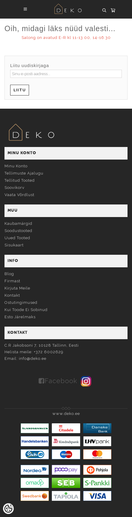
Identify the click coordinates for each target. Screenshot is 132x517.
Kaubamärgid (18, 223)
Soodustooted (18, 230)
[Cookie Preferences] (8, 508)
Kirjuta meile (17, 288)
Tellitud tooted (19, 180)
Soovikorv (14, 187)
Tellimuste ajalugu (23, 173)
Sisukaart (14, 245)
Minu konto (16, 166)
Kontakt (12, 295)
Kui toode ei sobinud (26, 309)
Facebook (61, 380)
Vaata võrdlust (19, 194)
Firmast (12, 281)
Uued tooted (17, 238)
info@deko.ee (32, 358)
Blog (9, 274)
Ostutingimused (20, 302)
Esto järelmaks (20, 317)
